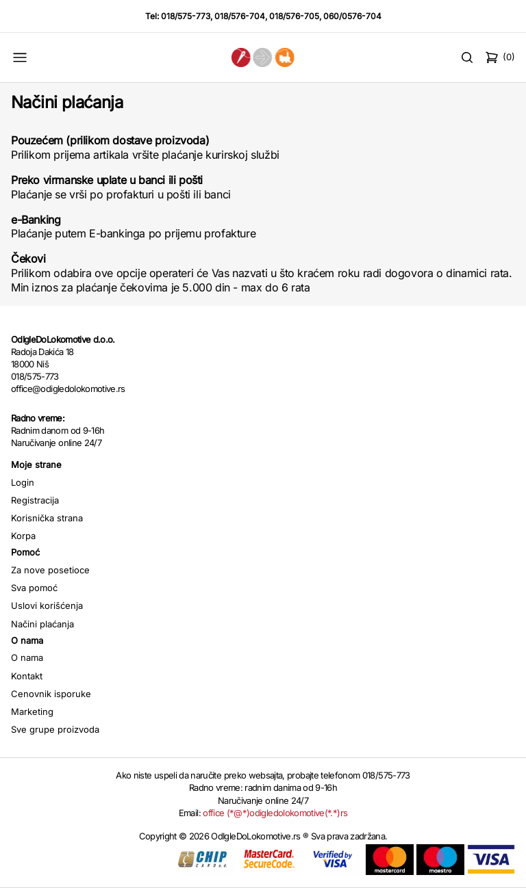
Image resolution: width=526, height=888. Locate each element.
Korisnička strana (47, 517)
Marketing (32, 711)
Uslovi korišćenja (47, 605)
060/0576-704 (352, 16)
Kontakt (26, 675)
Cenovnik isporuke (51, 693)
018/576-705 (294, 16)
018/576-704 (239, 16)
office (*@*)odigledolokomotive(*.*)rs (275, 812)
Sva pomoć (34, 587)
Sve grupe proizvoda (55, 729)
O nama (27, 657)
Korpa (23, 535)
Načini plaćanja (42, 623)
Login (22, 482)
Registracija (35, 500)
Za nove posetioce (50, 569)
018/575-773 (185, 16)
